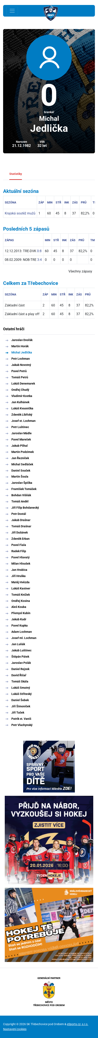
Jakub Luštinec (21, 650)
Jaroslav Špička (21, 482)
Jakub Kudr (18, 619)
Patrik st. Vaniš (21, 718)
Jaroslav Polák (21, 662)
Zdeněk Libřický (21, 414)
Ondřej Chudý (20, 389)
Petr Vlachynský (21, 725)
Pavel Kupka (19, 625)
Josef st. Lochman (23, 420)
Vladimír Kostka (21, 396)
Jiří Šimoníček (20, 706)
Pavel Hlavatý (20, 557)
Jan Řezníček (20, 458)
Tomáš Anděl (20, 501)
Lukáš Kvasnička (22, 408)
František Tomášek (23, 489)
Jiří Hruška (18, 576)
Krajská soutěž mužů (20, 213)
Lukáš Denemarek (23, 383)
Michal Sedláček (22, 464)
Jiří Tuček (17, 712)
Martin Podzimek (22, 452)
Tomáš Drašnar (21, 526)
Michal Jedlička (21, 352)
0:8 (39, 251)
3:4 (39, 260)
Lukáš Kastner (20, 588)
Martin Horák (20, 346)
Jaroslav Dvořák (21, 340)
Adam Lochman (21, 631)
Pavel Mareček (21, 439)
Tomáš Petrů (19, 377)
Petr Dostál (18, 513)
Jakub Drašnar (20, 520)
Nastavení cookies (14, 1029)
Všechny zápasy (80, 271)
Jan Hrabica (19, 569)
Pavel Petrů (19, 371)
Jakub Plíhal (19, 445)
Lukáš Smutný (20, 687)
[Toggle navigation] (12, 11)
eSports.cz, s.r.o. (77, 1024)
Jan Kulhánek (20, 402)
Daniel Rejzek (20, 669)
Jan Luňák (18, 644)
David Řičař (18, 675)
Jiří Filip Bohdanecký (25, 507)
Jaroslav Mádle (21, 433)
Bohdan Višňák (21, 495)
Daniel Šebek (20, 700)
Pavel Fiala (18, 545)
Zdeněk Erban (20, 538)
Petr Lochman (20, 358)
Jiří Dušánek (19, 532)
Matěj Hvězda (20, 582)
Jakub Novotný (21, 365)
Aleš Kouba (18, 607)
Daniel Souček (20, 470)
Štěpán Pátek (20, 656)
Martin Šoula (19, 476)
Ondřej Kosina (20, 600)
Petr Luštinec (20, 427)
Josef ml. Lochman (23, 638)
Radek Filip (18, 551)
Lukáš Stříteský (21, 694)
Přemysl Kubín (20, 613)
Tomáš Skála (19, 681)
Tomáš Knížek (20, 594)
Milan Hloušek (20, 563)
